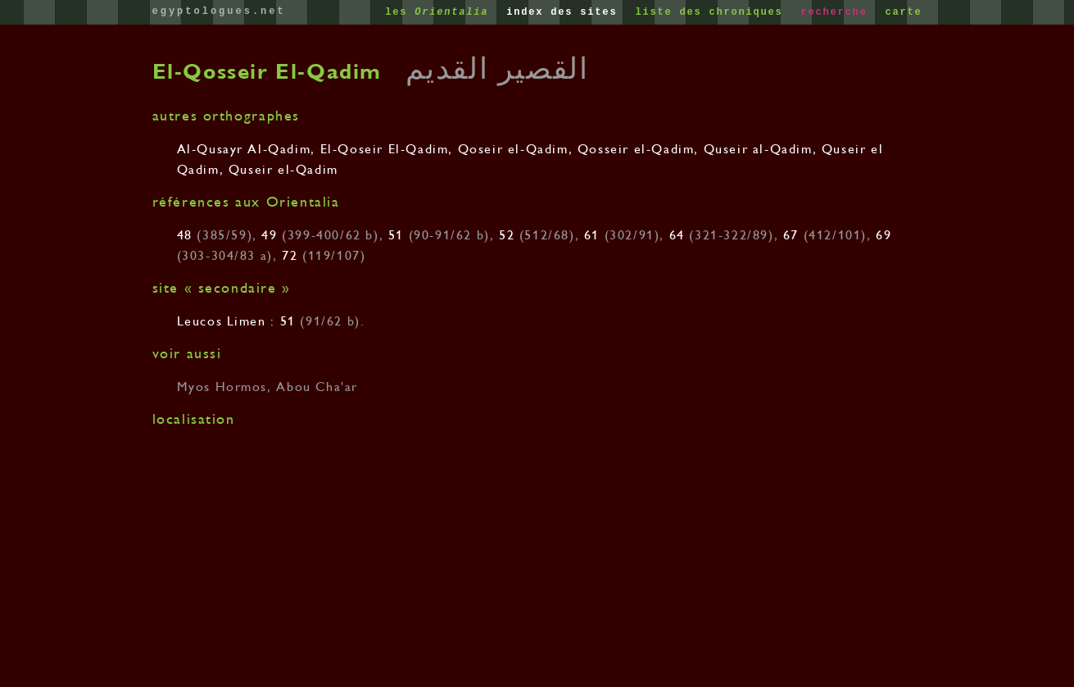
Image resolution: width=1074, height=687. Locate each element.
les (440, 12)
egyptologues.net (219, 11)
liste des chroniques (712, 12)
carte (903, 12)
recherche (837, 12)
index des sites (565, 12)
